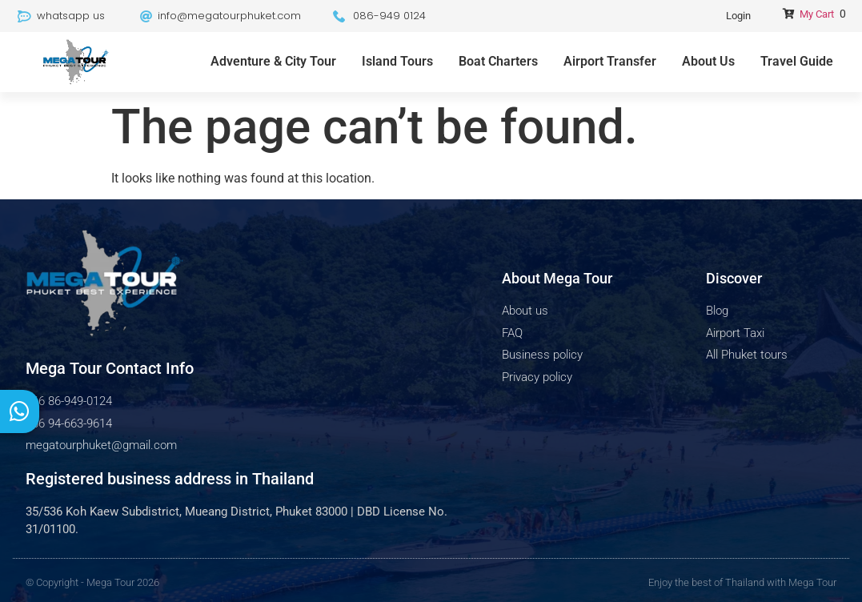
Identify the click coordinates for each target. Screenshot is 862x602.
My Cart (817, 14)
